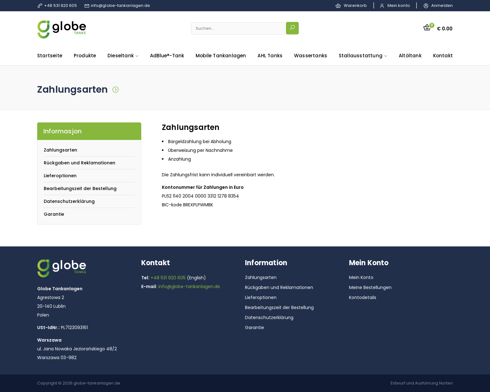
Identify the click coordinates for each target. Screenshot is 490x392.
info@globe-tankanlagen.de (120, 5)
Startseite (49, 55)
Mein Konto (361, 277)
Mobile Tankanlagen (221, 55)
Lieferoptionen (60, 176)
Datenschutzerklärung (69, 201)
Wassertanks (310, 55)
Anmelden (442, 5)
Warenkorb (355, 5)
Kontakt (443, 55)
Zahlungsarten (60, 150)
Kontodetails (362, 297)
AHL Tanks (270, 55)
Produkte (85, 55)
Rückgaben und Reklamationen (79, 163)
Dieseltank (121, 55)
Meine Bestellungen (370, 287)
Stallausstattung (360, 55)
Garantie (54, 214)
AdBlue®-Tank (167, 55)
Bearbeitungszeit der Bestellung (80, 188)
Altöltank (410, 55)
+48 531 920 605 (60, 5)
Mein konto (399, 5)
